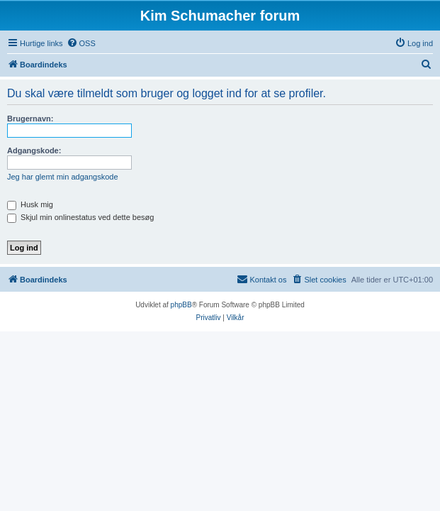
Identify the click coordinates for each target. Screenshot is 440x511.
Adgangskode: (34, 150)
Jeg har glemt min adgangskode (62, 176)
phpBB (181, 305)
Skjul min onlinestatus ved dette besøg (80, 217)
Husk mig (30, 204)
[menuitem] (81, 43)
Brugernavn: (30, 118)
